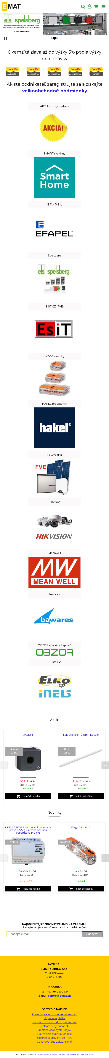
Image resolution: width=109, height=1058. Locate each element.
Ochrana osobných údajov (54, 1030)
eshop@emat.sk (59, 995)
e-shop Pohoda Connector (63, 1054)
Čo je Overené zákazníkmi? (54, 1041)
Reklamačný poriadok (55, 1026)
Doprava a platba (54, 1018)
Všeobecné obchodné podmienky (55, 1022)
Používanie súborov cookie (54, 1034)
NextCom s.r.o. (86, 1054)
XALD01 (28, 734)
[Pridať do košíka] (28, 796)
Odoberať (92, 934)
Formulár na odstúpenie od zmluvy (54, 1014)
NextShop (43, 1054)
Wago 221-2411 (80, 827)
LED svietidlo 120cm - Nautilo (81, 734)
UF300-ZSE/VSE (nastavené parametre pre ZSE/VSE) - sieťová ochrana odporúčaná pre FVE (28, 830)
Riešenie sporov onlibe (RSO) (54, 1037)
